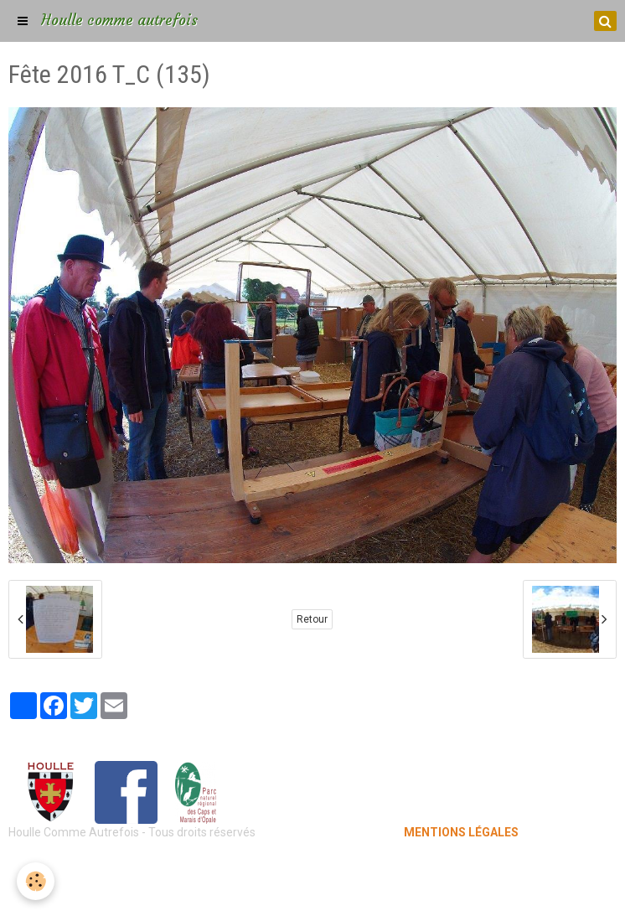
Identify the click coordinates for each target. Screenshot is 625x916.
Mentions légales (313, 865)
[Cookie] (35, 881)
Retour (312, 619)
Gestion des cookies (313, 891)
